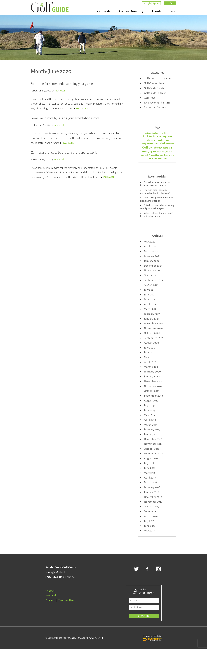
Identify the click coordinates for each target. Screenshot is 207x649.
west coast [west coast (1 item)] (162, 158)
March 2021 (150, 308)
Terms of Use (66, 600)
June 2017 (149, 525)
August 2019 (151, 400)
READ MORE (82, 108)
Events (157, 11)
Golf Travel (150, 97)
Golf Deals (103, 11)
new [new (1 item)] (159, 152)
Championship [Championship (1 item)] (146, 144)
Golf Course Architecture (158, 78)
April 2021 (150, 304)
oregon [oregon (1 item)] (164, 152)
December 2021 (153, 265)
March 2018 (150, 482)
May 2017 (149, 530)
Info (173, 11)
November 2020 (153, 328)
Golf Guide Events (154, 88)
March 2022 (151, 251)
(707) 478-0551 (55, 577)
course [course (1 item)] (156, 144)
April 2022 (150, 246)
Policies (50, 600)
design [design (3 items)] (164, 143)
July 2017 (149, 521)
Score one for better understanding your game (62, 84)
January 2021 (151, 318)
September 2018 (153, 453)
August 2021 (151, 284)
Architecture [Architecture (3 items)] (150, 136)
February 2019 (152, 429)
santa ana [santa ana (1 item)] (169, 155)
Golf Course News (154, 83)
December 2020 (153, 323)
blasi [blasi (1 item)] (170, 137)
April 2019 (150, 419)
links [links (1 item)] (155, 152)
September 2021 (153, 280)
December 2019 (153, 381)
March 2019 (150, 424)
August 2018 (151, 458)
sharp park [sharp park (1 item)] (152, 158)
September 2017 (153, 511)
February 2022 (152, 256)
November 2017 (153, 501)
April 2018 (150, 477)
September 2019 (153, 395)
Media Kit (51, 595)
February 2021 (152, 313)
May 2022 (149, 241)
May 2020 (149, 357)
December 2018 (153, 439)
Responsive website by (152, 637)
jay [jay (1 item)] (151, 152)
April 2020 (150, 362)
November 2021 (153, 270)
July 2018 (149, 463)
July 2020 (149, 347)
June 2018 (149, 467)
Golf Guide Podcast (155, 92)
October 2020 (152, 333)
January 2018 (151, 492)
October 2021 (151, 275)
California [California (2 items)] (151, 140)
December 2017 (153, 496)
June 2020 (150, 352)
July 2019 (149, 405)
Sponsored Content (155, 107)
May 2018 (149, 472)
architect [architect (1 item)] (165, 133)
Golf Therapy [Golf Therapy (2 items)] (155, 147)
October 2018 (151, 448)
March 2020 (151, 366)
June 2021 (150, 294)
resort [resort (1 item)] (162, 155)
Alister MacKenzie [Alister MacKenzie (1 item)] (153, 133)
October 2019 (151, 390)
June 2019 (150, 410)
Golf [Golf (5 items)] (145, 147)
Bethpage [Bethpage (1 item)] (163, 137)
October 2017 (151, 506)
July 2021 (149, 289)
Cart (172, 3)
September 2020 (153, 337)
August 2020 (151, 342)
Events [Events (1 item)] (171, 144)
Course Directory (131, 11)
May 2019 (149, 415)
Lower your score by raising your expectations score (65, 118)
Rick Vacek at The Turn (157, 102)
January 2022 (151, 260)
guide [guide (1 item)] (165, 148)
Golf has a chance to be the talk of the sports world (64, 152)
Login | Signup (152, 3)
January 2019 (151, 434)
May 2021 (149, 299)
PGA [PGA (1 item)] (170, 152)
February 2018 (152, 487)
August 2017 (151, 516)
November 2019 (153, 386)
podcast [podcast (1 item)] (144, 155)
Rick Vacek (60, 90)
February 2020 (152, 371)
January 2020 (152, 376)
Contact (49, 590)
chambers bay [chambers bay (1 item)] (163, 140)
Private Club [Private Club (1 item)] (154, 155)
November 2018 (153, 443)
